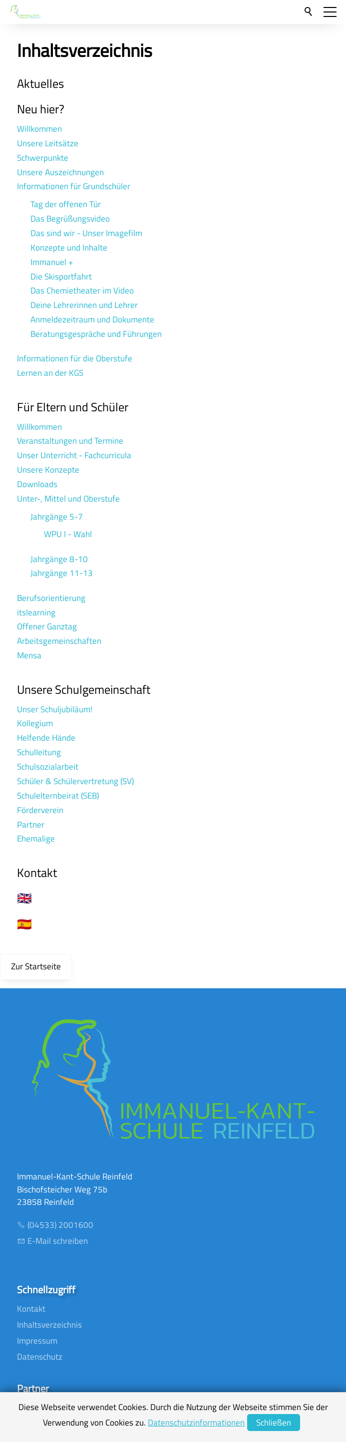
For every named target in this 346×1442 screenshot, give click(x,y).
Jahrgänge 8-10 (59, 559)
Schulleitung (39, 752)
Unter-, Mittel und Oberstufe (68, 498)
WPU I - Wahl (68, 534)
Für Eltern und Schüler (72, 407)
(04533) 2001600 (60, 1224)
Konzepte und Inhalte (68, 247)
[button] (330, 12)
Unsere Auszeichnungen (60, 172)
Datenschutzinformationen (196, 1422)
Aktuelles (40, 83)
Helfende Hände (46, 737)
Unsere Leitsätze (47, 143)
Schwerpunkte (42, 157)
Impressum (37, 1340)
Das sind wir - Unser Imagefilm (86, 233)
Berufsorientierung (51, 597)
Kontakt (37, 872)
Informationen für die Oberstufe (74, 358)
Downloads (37, 484)
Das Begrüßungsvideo (70, 218)
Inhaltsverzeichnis (49, 1324)
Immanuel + (51, 262)
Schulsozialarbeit (47, 766)
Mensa (29, 655)
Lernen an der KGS (50, 372)
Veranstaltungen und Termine (70, 440)
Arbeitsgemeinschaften (59, 640)
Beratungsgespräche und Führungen (96, 333)
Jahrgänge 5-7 (56, 516)
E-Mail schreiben (57, 1240)
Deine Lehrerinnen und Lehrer (84, 304)
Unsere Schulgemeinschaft (83, 689)
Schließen (273, 1422)
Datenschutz (39, 1356)
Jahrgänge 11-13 (61, 573)
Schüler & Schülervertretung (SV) (75, 781)
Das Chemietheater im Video (82, 290)
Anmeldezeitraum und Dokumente (92, 319)
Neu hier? (40, 109)
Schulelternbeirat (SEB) (58, 795)
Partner (30, 824)
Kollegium (35, 723)
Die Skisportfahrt (61, 276)
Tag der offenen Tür (65, 204)
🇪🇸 (24, 924)
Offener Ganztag (47, 626)
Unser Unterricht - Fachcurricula (74, 455)
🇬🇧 (24, 898)
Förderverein (40, 810)
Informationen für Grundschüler (73, 186)
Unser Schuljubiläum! (54, 709)
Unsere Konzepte (48, 469)
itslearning (36, 612)
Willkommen (39, 128)
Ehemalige (36, 838)
